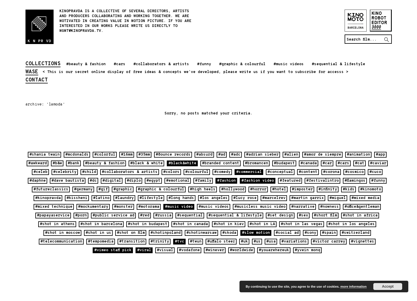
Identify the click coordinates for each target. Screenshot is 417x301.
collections (43, 64)
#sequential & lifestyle (338, 64)
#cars (119, 64)
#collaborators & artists (161, 64)
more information (353, 286)
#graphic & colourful (242, 64)
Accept (388, 286)
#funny (204, 64)
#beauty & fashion (86, 64)
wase (31, 72)
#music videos (289, 64)
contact (36, 80)
